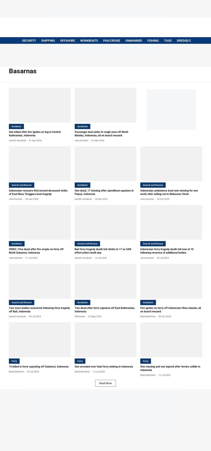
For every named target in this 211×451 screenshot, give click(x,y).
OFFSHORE (67, 40)
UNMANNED (133, 40)
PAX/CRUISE (111, 40)
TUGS (168, 40)
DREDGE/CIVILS (187, 40)
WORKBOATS (89, 40)
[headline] (40, 133)
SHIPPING (48, 40)
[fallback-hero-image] (40, 105)
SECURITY (29, 40)
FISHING (153, 40)
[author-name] (18, 140)
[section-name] (16, 126)
